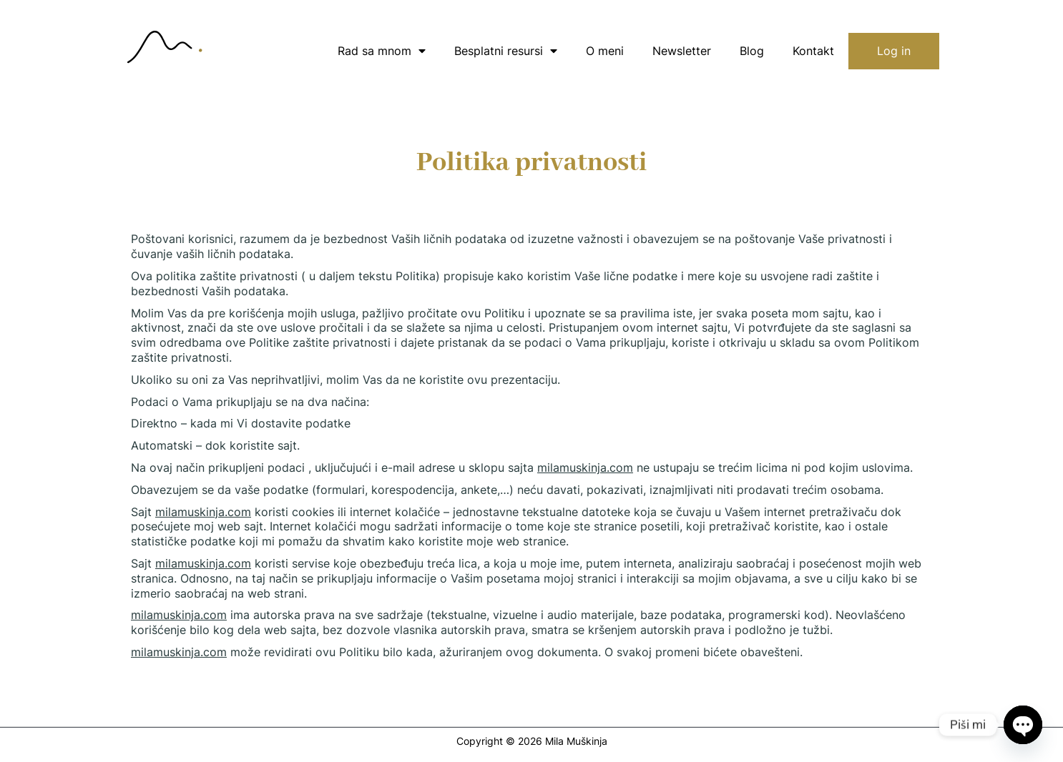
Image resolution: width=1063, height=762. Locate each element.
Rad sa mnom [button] (382, 51)
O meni (605, 51)
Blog (752, 51)
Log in (894, 51)
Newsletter (681, 51)
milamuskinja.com (585, 467)
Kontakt (813, 51)
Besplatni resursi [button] (505, 51)
